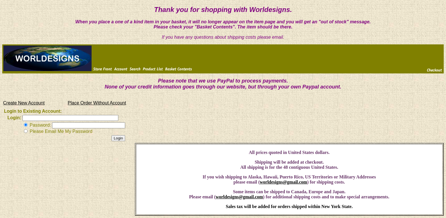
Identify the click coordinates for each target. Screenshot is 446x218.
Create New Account (24, 102)
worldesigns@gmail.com (283, 182)
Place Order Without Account (97, 102)
